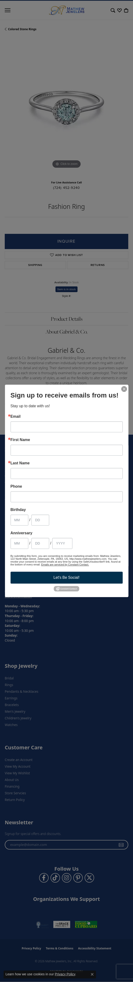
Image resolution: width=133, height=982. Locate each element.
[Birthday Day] (40, 520)
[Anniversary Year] (62, 543)
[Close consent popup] (92, 974)
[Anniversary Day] (40, 543)
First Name (20, 440)
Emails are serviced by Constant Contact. (65, 564)
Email (15, 416)
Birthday (18, 510)
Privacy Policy (65, 974)
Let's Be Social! (67, 577)
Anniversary (21, 533)
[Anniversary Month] (19, 543)
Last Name (20, 463)
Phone (16, 486)
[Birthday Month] (19, 520)
